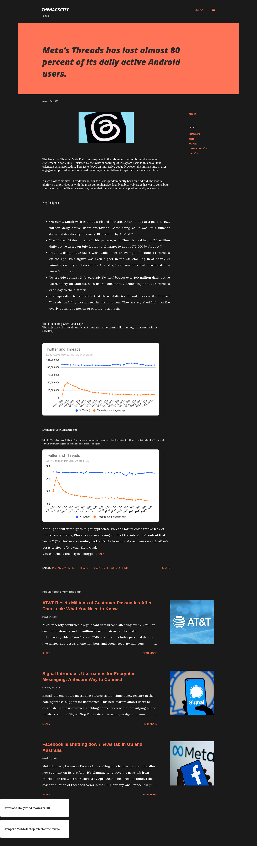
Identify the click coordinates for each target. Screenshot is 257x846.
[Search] (199, 10)
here (101, 554)
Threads (193, 143)
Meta (191, 138)
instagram (194, 134)
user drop (194, 153)
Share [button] (192, 114)
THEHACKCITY (55, 9)
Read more (150, 653)
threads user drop (198, 148)
